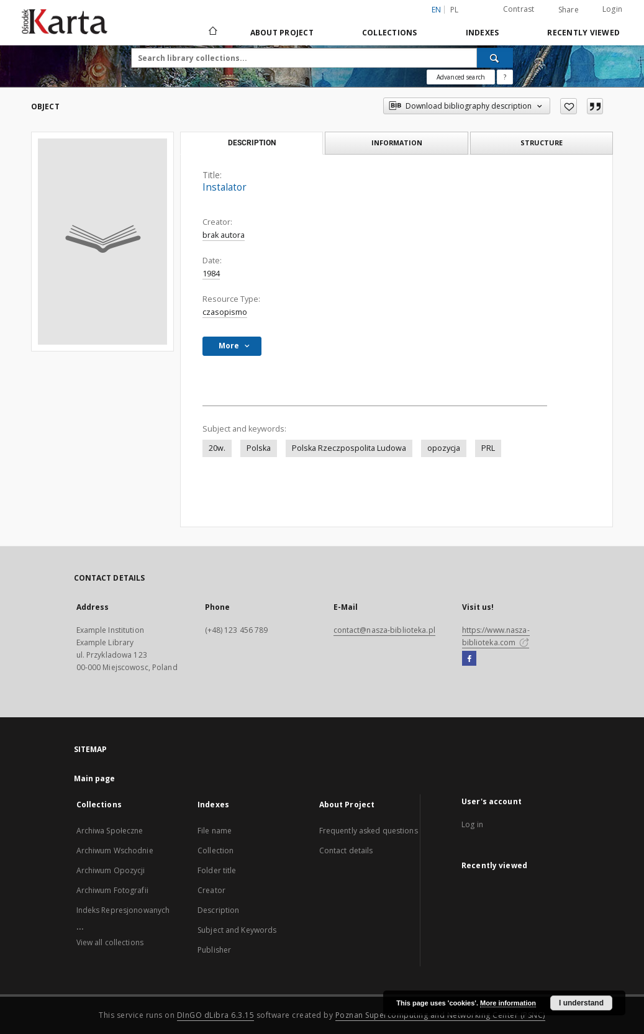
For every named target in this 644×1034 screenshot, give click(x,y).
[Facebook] (469, 658)
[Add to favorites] (568, 106)
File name (214, 830)
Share (568, 10)
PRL (488, 448)
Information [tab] (396, 142)
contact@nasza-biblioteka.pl (384, 630)
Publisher (214, 950)
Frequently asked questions (368, 830)
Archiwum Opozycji (110, 870)
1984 (211, 273)
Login (612, 9)
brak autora (223, 235)
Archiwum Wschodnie (114, 850)
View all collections (109, 942)
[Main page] (212, 32)
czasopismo (224, 312)
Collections (389, 32)
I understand (581, 1003)
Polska (259, 448)
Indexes (482, 32)
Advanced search (461, 77)
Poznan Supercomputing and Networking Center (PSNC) (440, 1015)
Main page (95, 778)
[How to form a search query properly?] (505, 77)
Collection (215, 850)
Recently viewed (583, 32)
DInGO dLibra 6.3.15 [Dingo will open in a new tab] (216, 1015)
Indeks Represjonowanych (123, 910)
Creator (211, 890)
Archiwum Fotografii (112, 890)
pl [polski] (454, 10)
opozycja (443, 448)
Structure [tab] (541, 142)
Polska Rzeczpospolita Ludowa (349, 448)
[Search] (495, 58)
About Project (282, 32)
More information (508, 1003)
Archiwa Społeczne (109, 830)
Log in (472, 824)
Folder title (216, 870)
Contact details (346, 850)
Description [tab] (252, 142)
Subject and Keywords (236, 930)
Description (218, 910)
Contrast (519, 9)
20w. (217, 448)
